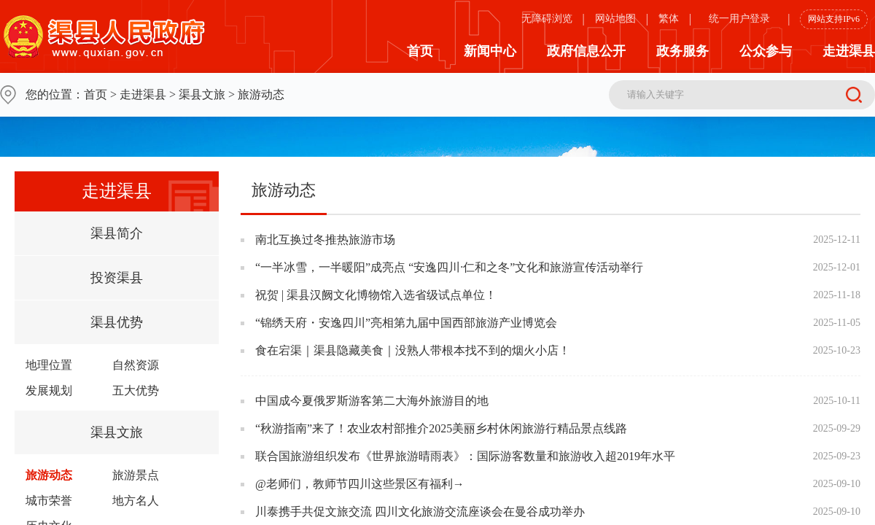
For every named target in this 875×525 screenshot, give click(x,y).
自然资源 (135, 365)
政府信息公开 (586, 51)
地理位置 (49, 365)
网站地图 (615, 18)
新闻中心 (490, 51)
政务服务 (682, 51)
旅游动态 (49, 475)
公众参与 (765, 51)
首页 (420, 51)
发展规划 (49, 390)
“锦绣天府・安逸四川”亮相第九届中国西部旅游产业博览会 (406, 322)
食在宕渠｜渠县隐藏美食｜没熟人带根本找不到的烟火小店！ (412, 350)
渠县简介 (116, 233)
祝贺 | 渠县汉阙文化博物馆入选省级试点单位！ (376, 295)
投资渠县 (116, 278)
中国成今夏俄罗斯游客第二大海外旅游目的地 (372, 400)
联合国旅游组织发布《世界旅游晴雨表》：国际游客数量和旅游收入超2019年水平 (465, 456)
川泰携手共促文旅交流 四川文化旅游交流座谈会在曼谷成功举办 (420, 511)
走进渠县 (848, 51)
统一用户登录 (739, 18)
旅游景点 (135, 475)
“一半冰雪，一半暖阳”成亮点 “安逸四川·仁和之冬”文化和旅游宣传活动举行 (449, 267)
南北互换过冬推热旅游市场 (325, 239)
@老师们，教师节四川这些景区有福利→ (359, 484)
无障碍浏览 (546, 18)
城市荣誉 (49, 500)
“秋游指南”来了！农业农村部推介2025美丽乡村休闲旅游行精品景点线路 (441, 428)
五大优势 (135, 390)
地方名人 (135, 500)
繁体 (668, 18)
